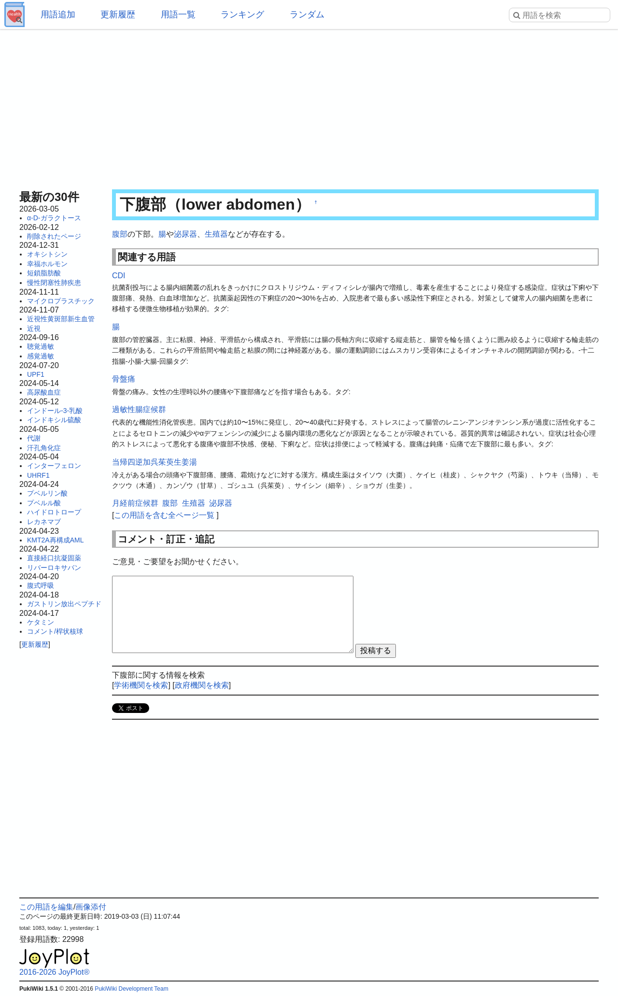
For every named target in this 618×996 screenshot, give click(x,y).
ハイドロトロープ (54, 512)
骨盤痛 (123, 379)
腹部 (119, 234)
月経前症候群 (135, 503)
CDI (119, 275)
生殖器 (216, 234)
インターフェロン (54, 466)
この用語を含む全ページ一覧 (164, 515)
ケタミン (40, 622)
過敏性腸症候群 (139, 409)
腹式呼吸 (40, 585)
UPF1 (35, 374)
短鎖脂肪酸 (44, 273)
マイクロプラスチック (61, 301)
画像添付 (90, 907)
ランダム (307, 14)
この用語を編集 (46, 907)
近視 (34, 328)
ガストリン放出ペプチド (64, 604)
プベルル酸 (44, 503)
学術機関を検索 (141, 685)
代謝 (34, 438)
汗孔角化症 (44, 448)
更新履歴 (117, 14)
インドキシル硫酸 (54, 420)
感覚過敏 (40, 356)
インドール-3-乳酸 (55, 410)
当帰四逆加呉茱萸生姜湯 (154, 462)
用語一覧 (178, 14)
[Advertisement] (309, 106)
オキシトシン (47, 254)
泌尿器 (185, 234)
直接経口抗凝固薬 (54, 558)
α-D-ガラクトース (54, 218)
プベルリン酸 (47, 493)
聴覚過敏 (40, 346)
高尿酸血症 (44, 392)
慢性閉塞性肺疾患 (54, 282)
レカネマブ (44, 522)
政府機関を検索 (202, 685)
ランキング (242, 14)
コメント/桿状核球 (55, 631)
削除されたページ (54, 236)
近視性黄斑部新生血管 (61, 319)
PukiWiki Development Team (132, 988)
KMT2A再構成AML (55, 540)
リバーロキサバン (54, 567)
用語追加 (58, 14)
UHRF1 (38, 475)
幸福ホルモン (47, 264)
